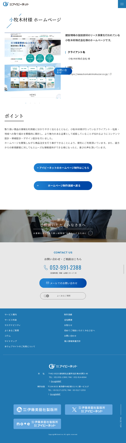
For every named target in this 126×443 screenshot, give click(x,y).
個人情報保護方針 (72, 341)
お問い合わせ (70, 335)
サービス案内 (11, 314)
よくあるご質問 (69, 295)
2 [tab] (30, 103)
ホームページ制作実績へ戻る (64, 185)
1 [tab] (25, 103)
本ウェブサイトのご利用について (20, 346)
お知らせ (68, 325)
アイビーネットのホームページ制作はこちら (64, 168)
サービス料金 (11, 319)
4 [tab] (39, 103)
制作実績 (68, 314)
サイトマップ (11, 341)
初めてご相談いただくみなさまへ (79, 330)
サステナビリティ (13, 325)
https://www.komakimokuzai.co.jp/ (88, 74)
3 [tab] (35, 103)
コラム (8, 335)
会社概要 (68, 319)
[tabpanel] (33, 65)
